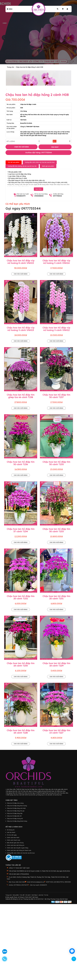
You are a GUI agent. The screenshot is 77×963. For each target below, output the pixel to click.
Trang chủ (8, 954)
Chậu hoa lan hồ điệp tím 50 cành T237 (56, 455)
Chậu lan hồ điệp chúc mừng (15, 862)
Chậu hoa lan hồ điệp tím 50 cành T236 (21, 522)
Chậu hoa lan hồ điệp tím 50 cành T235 (56, 522)
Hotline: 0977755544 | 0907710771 (18, 944)
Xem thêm (38, 248)
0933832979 (21, 255)
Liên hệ (40, 954)
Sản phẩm (16, 954)
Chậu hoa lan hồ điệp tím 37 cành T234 (21, 589)
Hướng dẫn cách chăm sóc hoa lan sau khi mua (21, 912)
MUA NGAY (55, 206)
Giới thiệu (34, 954)
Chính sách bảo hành (13, 896)
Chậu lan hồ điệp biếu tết (14, 875)
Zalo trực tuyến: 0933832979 (38, 944)
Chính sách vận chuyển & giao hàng (17, 907)
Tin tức (46, 954)
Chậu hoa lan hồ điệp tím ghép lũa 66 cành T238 (21, 455)
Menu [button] (9, 9)
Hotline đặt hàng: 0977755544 (38, 212)
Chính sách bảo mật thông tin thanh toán (19, 909)
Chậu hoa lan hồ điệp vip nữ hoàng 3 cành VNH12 (56, 387)
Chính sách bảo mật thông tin (15, 904)
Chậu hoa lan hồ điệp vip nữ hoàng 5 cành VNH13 (20, 387)
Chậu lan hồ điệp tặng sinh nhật (16, 867)
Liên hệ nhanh (11, 891)
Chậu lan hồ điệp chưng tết (15, 877)
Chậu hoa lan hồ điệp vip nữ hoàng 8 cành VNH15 (20, 320)
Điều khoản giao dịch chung (15, 902)
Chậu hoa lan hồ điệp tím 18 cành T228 (21, 790)
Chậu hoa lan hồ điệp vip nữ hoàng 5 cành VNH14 (56, 320)
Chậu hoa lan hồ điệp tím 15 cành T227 (56, 790)
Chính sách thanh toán (13, 899)
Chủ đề (22, 954)
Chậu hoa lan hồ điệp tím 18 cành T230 (21, 723)
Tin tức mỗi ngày (12, 894)
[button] (67, 9)
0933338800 (38, 255)
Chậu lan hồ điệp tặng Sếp (14, 872)
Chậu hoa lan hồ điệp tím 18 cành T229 (56, 723)
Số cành (28, 954)
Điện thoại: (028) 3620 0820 (17, 941)
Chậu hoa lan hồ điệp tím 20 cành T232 (21, 656)
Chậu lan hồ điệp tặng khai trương (17, 865)
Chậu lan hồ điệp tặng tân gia (15, 870)
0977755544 (57, 255)
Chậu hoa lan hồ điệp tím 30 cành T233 (56, 589)
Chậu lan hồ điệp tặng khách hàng (17, 880)
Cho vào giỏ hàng (20, 333)
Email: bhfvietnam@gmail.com (35, 941)
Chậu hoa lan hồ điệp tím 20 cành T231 (56, 656)
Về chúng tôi (10, 889)
